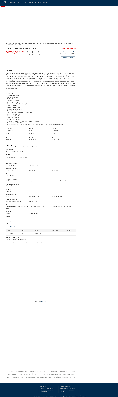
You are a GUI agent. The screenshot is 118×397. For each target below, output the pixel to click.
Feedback (83, 396)
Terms (73, 396)
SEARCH (12, 2)
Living (25, 2)
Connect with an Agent (47, 388)
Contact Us (43, 391)
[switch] (62, 53)
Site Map (62, 391)
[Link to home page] (4, 3)
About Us (38, 2)
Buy (17, 2)
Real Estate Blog (65, 386)
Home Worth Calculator (67, 390)
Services (45, 2)
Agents (31, 2)
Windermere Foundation (67, 388)
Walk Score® (44, 301)
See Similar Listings (68, 57)
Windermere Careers (46, 390)
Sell (21, 2)
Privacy (78, 396)
